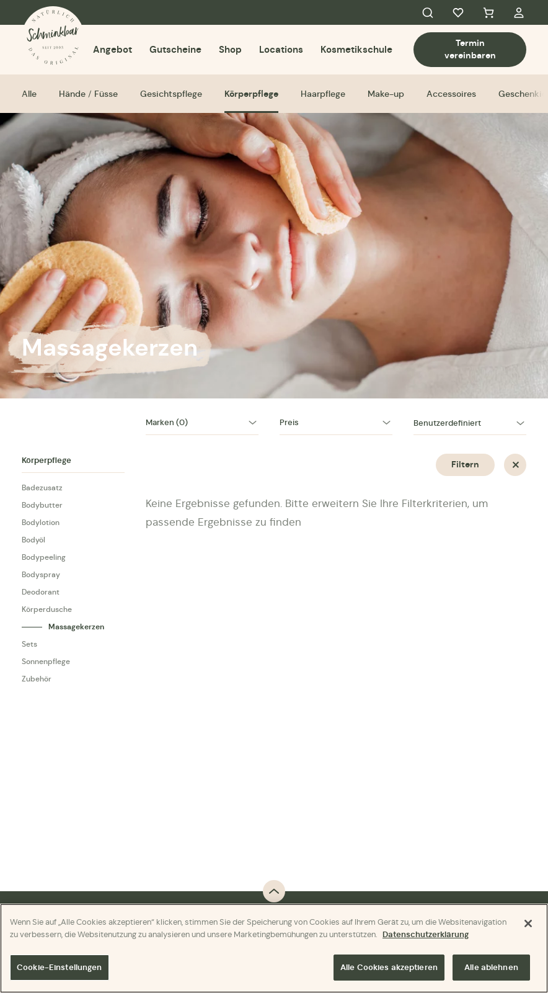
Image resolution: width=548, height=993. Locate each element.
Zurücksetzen (515, 465)
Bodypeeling (44, 557)
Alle (29, 93)
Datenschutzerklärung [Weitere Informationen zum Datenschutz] (425, 934)
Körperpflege (251, 93)
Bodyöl (33, 539)
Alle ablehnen (491, 968)
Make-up (386, 93)
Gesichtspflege (171, 93)
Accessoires (451, 93)
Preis (289, 422)
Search (427, 12)
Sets (29, 644)
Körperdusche (47, 609)
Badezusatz (42, 487)
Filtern (465, 464)
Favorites (458, 12)
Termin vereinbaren (470, 49)
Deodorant (41, 591)
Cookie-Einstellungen (59, 968)
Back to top (274, 891)
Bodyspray (41, 574)
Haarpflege (323, 93)
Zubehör (36, 678)
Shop (230, 49)
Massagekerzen (76, 627)
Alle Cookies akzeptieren (389, 968)
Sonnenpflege (46, 661)
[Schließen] (528, 924)
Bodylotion (41, 522)
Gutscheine (175, 49)
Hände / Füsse (88, 93)
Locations (281, 49)
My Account (518, 12)
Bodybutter (42, 505)
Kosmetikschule (356, 49)
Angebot (112, 49)
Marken (167, 422)
